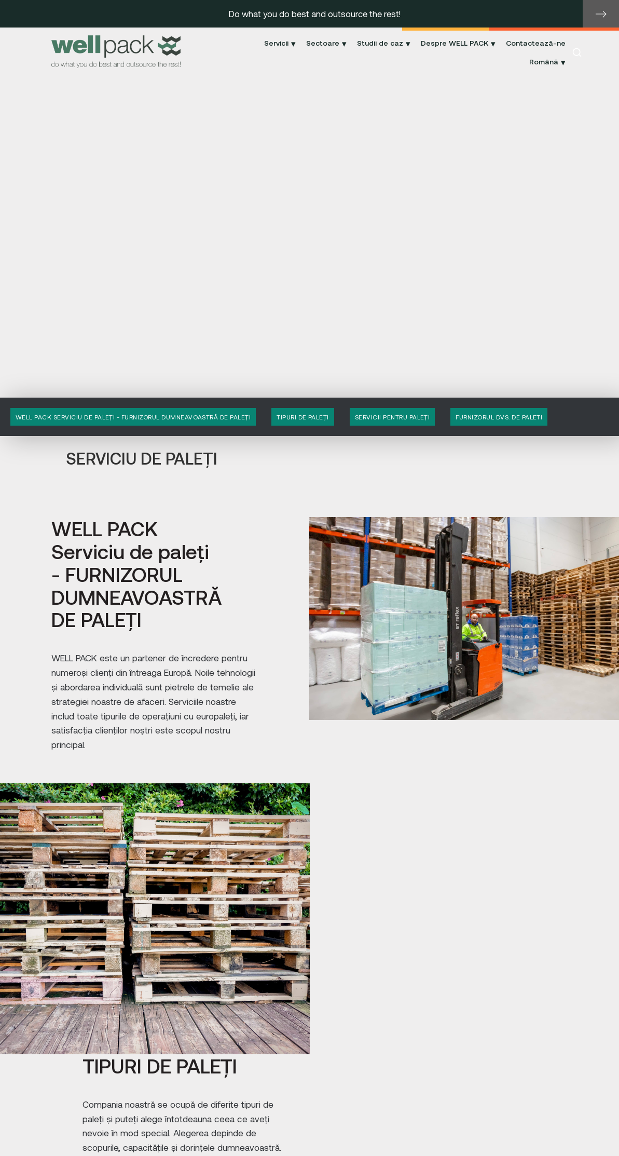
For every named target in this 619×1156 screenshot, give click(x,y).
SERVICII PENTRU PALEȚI (392, 416)
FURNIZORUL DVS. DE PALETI (499, 416)
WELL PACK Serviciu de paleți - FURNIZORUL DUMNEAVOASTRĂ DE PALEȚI (133, 416)
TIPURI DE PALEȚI (303, 416)
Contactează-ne (536, 42)
